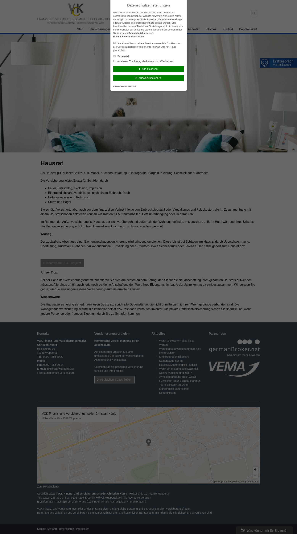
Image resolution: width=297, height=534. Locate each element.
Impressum (131, 86)
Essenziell (121, 56)
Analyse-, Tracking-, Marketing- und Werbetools (143, 61)
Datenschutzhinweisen (141, 33)
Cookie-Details (119, 86)
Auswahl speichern (149, 77)
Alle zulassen (150, 69)
